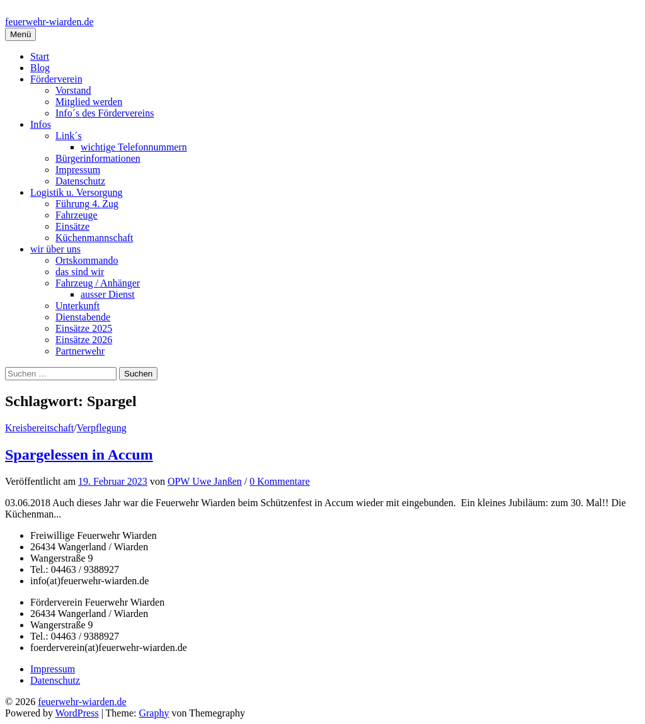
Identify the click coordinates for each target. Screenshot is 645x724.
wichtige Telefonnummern (134, 147)
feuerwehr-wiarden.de (49, 21)
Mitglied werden (88, 101)
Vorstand (73, 90)
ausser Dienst (108, 294)
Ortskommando (86, 260)
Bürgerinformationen (97, 158)
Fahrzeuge (76, 215)
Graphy (154, 713)
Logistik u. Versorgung (76, 192)
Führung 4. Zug (86, 203)
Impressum (77, 169)
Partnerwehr (80, 351)
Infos (40, 124)
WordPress (77, 713)
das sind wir (79, 271)
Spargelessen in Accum (79, 454)
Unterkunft (77, 305)
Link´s (68, 135)
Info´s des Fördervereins (104, 113)
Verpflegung (102, 427)
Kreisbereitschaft (39, 427)
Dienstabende (82, 317)
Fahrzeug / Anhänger (97, 283)
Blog (40, 67)
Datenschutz (80, 181)
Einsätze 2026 (83, 339)
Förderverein (56, 79)
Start (39, 56)
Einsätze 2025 (83, 328)
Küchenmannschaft (94, 237)
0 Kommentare (279, 481)
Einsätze (72, 226)
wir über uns (55, 249)
